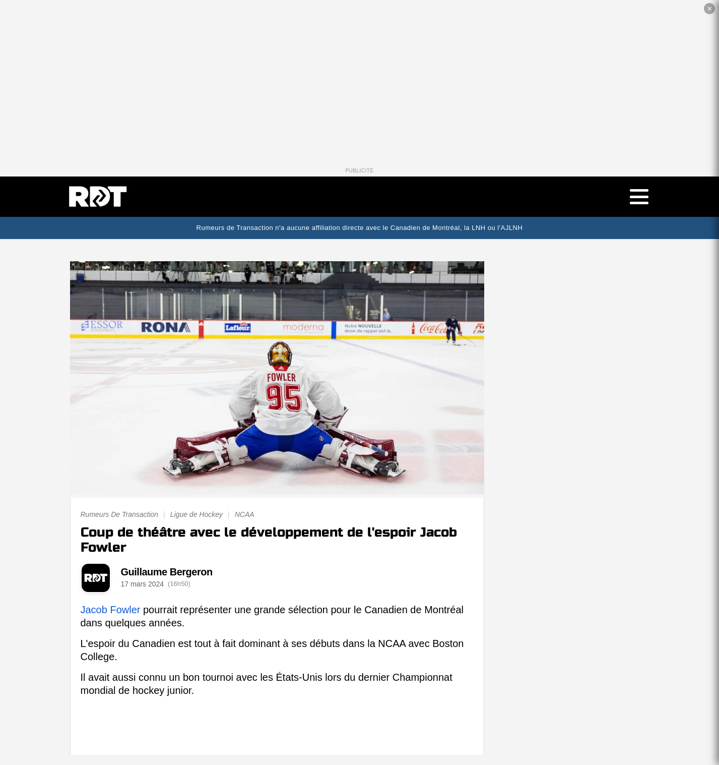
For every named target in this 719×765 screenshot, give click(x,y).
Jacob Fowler (111, 609)
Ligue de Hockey (196, 514)
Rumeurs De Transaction (120, 514)
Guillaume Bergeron (167, 571)
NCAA (244, 514)
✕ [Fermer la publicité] (709, 9)
